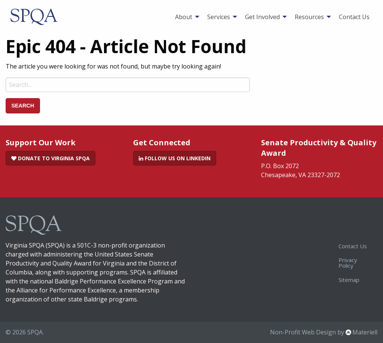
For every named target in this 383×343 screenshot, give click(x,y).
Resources (309, 17)
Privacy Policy (347, 262)
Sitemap (348, 279)
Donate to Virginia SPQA (50, 158)
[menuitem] (185, 17)
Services (218, 17)
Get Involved (262, 17)
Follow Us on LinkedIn (175, 158)
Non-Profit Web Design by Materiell (323, 332)
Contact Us (354, 17)
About (183, 17)
